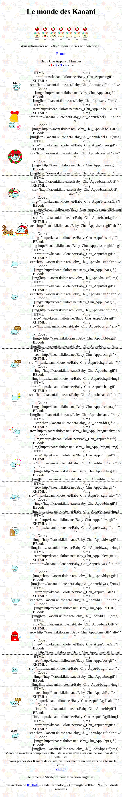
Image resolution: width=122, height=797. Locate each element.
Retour (61, 54)
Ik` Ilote (33, 785)
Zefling (61, 769)
